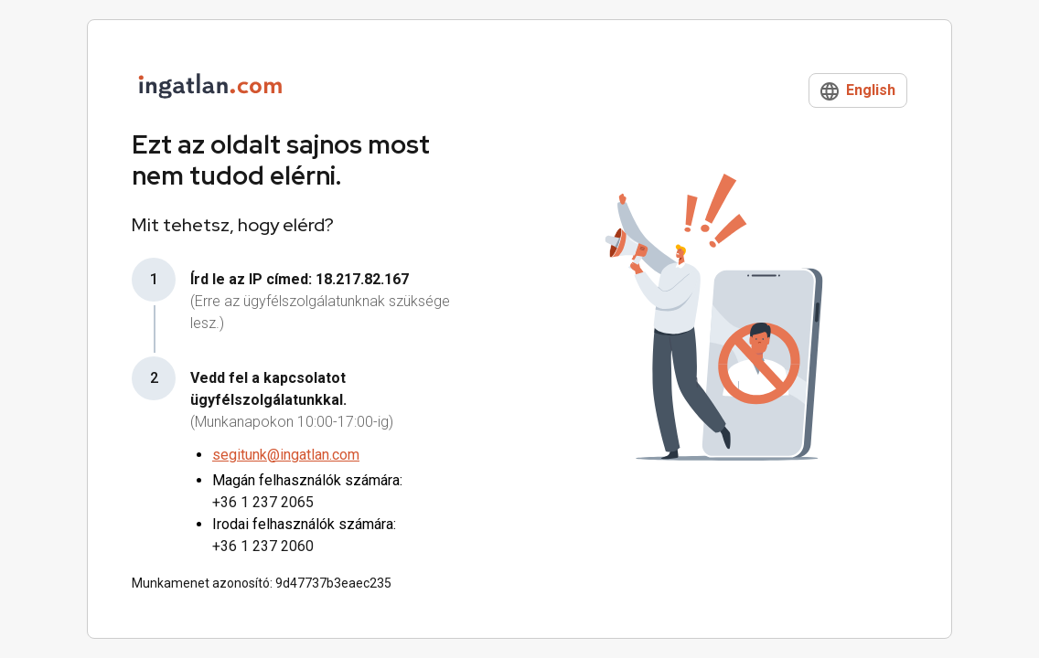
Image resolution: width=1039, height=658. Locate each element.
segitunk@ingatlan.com (285, 454)
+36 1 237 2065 (263, 502)
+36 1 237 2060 (263, 546)
